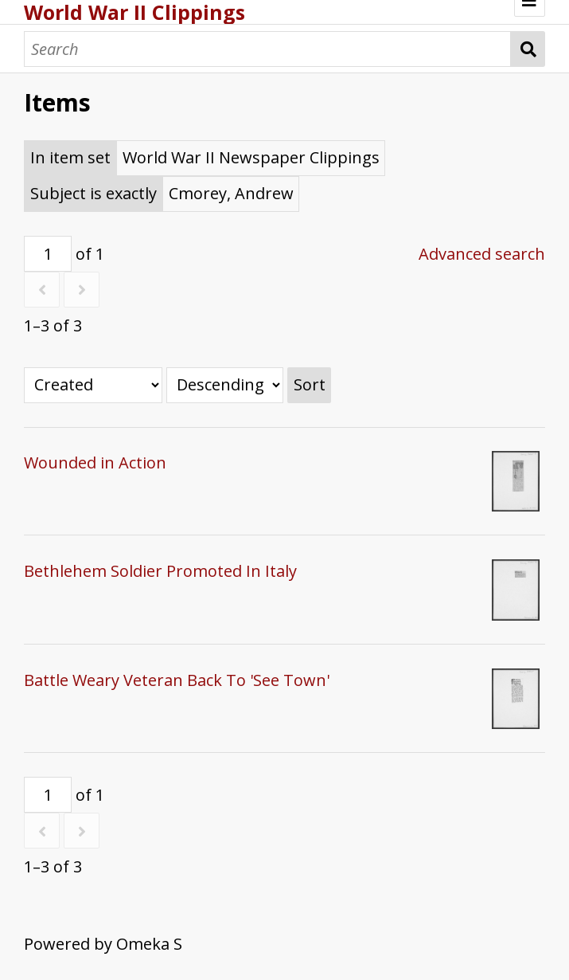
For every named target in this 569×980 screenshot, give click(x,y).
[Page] (48, 254)
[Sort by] (93, 385)
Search (528, 49)
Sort (309, 384)
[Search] (267, 49)
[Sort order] (224, 385)
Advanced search (482, 254)
